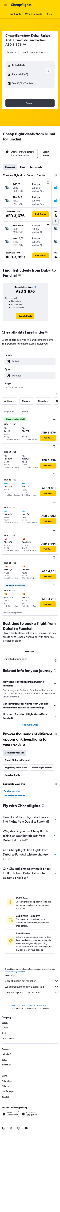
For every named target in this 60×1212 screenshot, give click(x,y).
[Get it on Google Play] (10, 1114)
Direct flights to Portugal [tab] (17, 760)
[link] (25, 316)
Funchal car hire (12, 791)
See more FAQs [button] (30, 724)
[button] (5, 5)
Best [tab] (22, 167)
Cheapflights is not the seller (31, 981)
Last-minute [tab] (36, 167)
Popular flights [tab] (12, 775)
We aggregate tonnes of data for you (31, 987)
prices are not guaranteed (15, 971)
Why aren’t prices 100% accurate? (31, 993)
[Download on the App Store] (29, 1114)
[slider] (56, 392)
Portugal (32, 1005)
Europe (22, 1005)
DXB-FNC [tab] (30, 651)
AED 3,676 (13, 44)
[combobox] (12, 52)
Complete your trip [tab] (14, 752)
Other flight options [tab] (42, 767)
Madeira (42, 1005)
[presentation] (24, 44)
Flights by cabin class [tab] (16, 767)
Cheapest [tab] (10, 167)
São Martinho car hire (14, 795)
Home (12, 1005)
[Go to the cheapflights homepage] (23, 5)
